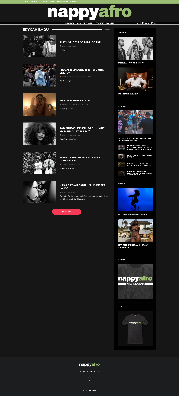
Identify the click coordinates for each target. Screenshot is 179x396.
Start (53, 2)
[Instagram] (140, 23)
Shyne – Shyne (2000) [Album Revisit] (139, 156)
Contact (35, 2)
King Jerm (65, 77)
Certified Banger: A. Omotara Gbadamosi (133, 246)
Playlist (44, 2)
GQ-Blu (64, 164)
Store (73, 2)
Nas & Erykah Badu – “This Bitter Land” (82, 187)
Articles (87, 23)
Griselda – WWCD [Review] (131, 63)
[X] (137, 23)
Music (78, 23)
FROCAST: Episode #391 (75, 100)
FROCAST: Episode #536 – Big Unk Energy (82, 71)
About (26, 2)
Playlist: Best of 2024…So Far (80, 42)
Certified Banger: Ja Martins (132, 214)
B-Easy (64, 192)
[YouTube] (146, 23)
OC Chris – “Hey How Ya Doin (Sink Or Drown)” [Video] (134, 139)
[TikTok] (148, 23)
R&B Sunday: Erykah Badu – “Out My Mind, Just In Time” (82, 130)
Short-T (64, 46)
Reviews (69, 23)
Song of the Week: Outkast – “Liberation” (80, 159)
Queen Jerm (75, 77)
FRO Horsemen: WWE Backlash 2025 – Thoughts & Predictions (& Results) (139, 147)
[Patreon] (143, 23)
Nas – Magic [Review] (128, 94)
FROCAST (100, 23)
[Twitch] (151, 23)
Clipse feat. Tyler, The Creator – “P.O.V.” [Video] (139, 165)
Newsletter (62, 2)
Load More (66, 212)
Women (110, 23)
